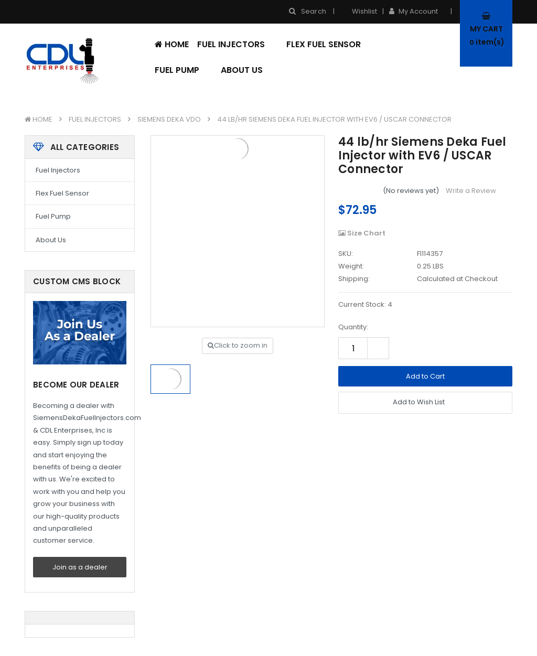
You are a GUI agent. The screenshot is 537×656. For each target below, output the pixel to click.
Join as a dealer (80, 567)
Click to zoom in (237, 345)
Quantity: (353, 327)
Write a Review (471, 191)
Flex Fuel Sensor (323, 44)
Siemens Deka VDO (169, 119)
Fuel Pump (183, 70)
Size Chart (361, 233)
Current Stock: (365, 304)
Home (172, 44)
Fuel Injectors (237, 44)
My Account (417, 11)
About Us (242, 70)
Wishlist (358, 11)
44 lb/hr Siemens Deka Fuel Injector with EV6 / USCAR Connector (334, 119)
